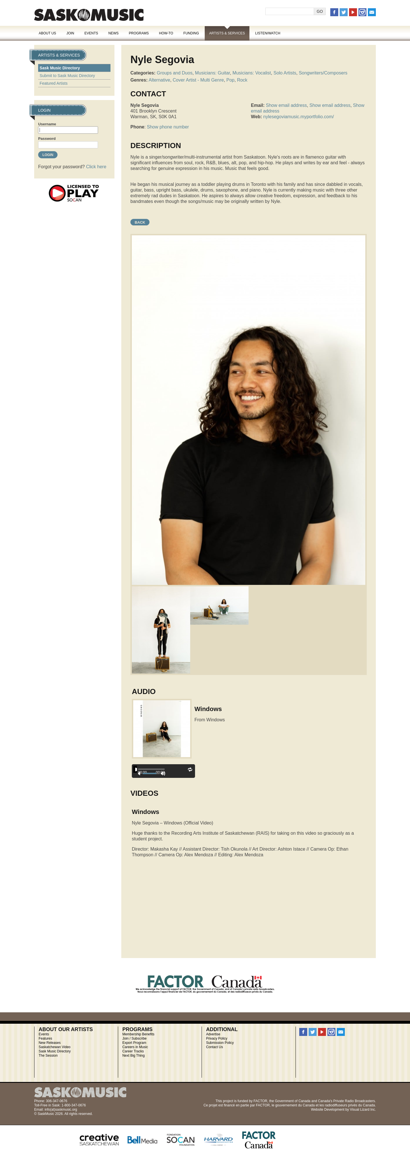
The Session (48, 1056)
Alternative (159, 80)
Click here (96, 166)
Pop (230, 80)
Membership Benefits (138, 1034)
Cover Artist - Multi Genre (198, 80)
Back (140, 222)
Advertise (213, 1034)
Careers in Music (135, 1047)
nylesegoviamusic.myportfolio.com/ (298, 116)
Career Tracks (133, 1051)
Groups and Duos (174, 72)
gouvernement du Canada (295, 1105)
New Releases (50, 1043)
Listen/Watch (267, 33)
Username (47, 124)
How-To (166, 33)
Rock (242, 80)
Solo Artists (284, 72)
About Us (47, 33)
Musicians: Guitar (212, 72)
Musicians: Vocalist (251, 72)
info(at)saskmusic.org (61, 1110)
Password (47, 138)
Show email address (286, 105)
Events (91, 33)
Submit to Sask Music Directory (67, 75)
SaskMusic (89, 15)
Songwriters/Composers (323, 72)
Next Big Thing (133, 1056)
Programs (139, 33)
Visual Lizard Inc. (363, 1110)
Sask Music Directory (60, 68)
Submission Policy (220, 1043)
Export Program (134, 1043)
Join (70, 33)
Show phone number (168, 126)
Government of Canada (292, 1101)
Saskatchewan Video (55, 1047)
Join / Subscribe (134, 1038)
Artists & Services (227, 33)
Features (45, 1038)
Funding (191, 33)
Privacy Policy (216, 1038)
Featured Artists (53, 83)
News (113, 33)
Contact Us (214, 1047)
